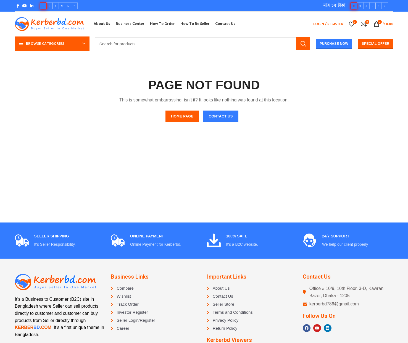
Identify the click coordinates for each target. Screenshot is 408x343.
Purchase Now (334, 44)
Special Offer (375, 44)
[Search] (202, 43)
